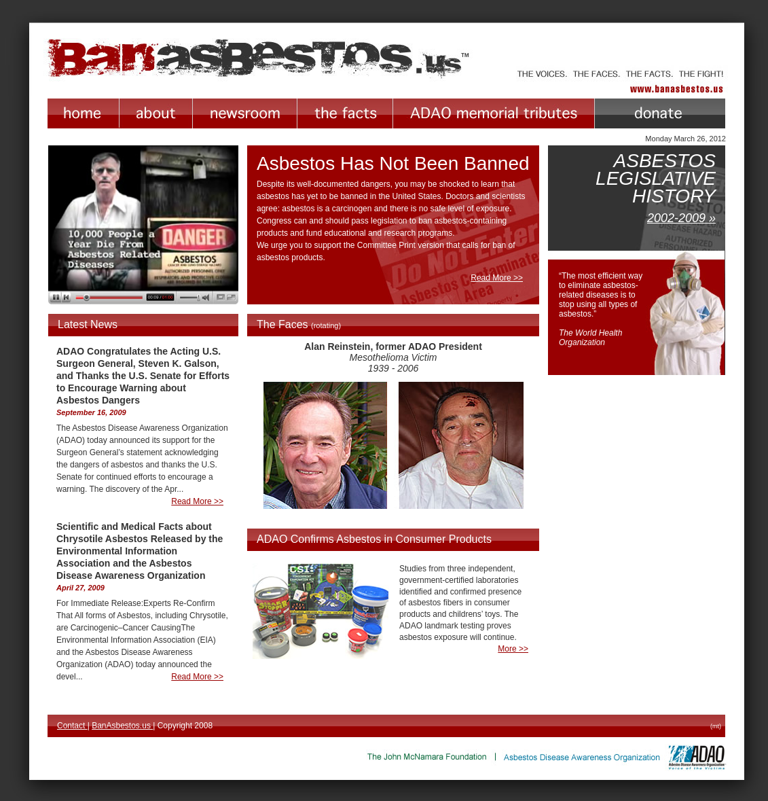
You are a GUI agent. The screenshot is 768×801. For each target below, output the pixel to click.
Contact (72, 725)
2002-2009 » (681, 218)
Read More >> (497, 278)
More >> (513, 649)
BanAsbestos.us (122, 725)
